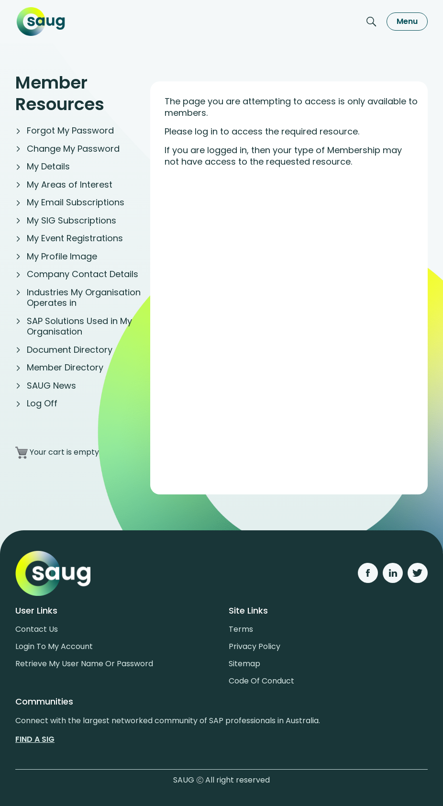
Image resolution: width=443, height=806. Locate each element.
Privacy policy (254, 646)
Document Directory (69, 350)
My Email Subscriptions (75, 202)
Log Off (42, 403)
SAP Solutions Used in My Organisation (79, 326)
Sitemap (244, 663)
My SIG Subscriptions (71, 220)
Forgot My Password (70, 130)
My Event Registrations (75, 238)
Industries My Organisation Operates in (84, 297)
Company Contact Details (82, 274)
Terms (241, 629)
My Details (48, 166)
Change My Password (73, 149)
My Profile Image (62, 256)
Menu (407, 21)
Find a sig (35, 739)
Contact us (36, 629)
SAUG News (51, 386)
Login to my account (54, 646)
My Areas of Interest (69, 184)
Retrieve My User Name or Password (84, 663)
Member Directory (65, 367)
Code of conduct (261, 680)
